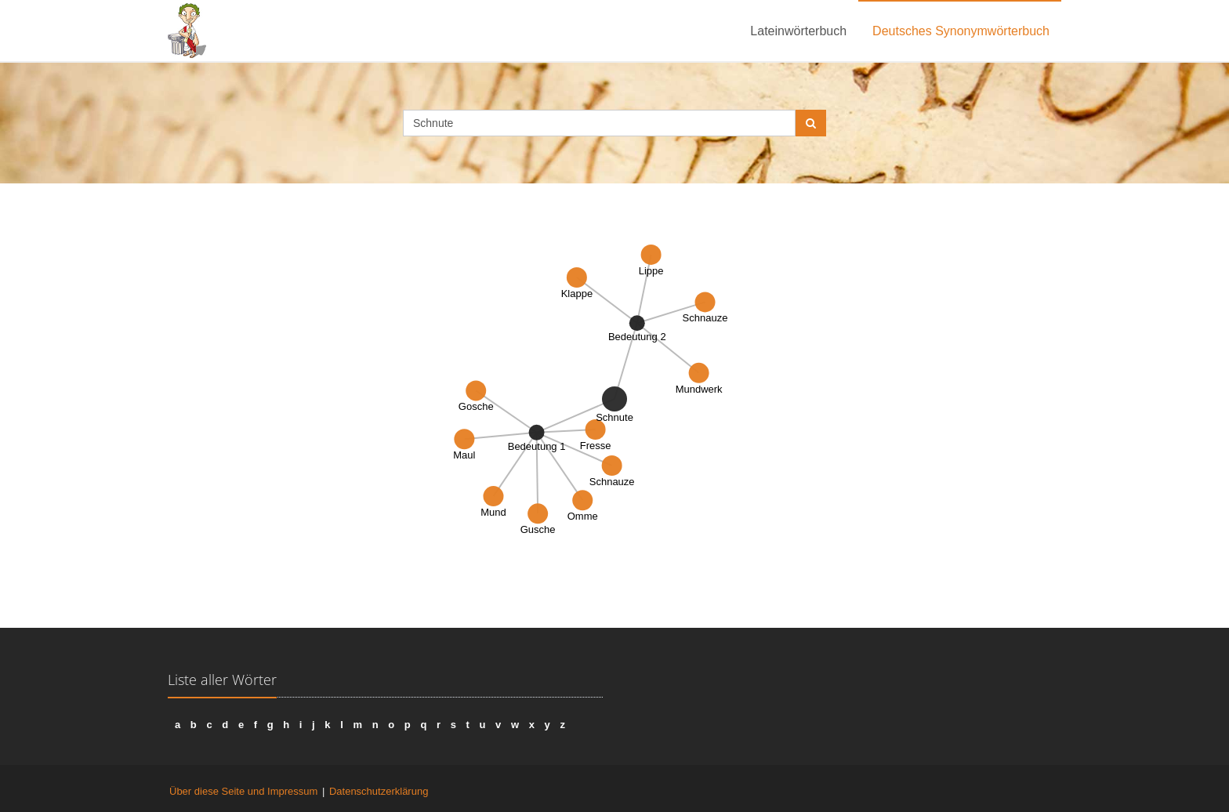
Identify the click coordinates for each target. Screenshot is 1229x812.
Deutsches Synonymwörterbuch (961, 31)
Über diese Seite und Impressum (243, 791)
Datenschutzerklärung (378, 791)
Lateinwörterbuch (798, 31)
